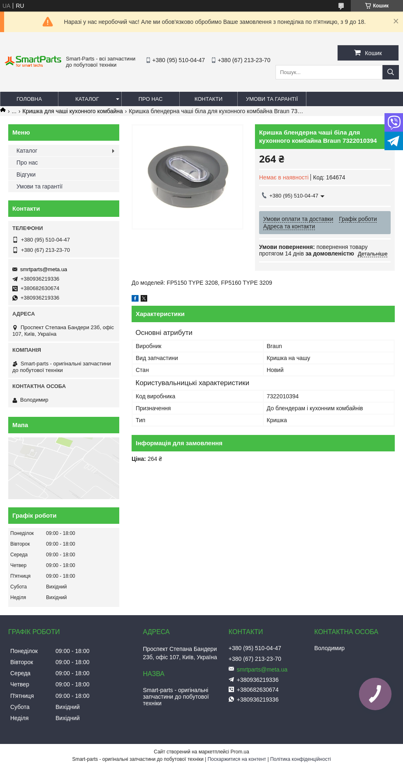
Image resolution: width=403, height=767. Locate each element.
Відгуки (26, 174)
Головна (29, 99)
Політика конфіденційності (300, 759)
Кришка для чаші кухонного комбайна (73, 111)
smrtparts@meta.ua (43, 269)
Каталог (87, 99)
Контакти (208, 99)
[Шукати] (390, 72)
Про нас (151, 99)
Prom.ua (240, 752)
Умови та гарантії (272, 99)
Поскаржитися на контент (237, 759)
